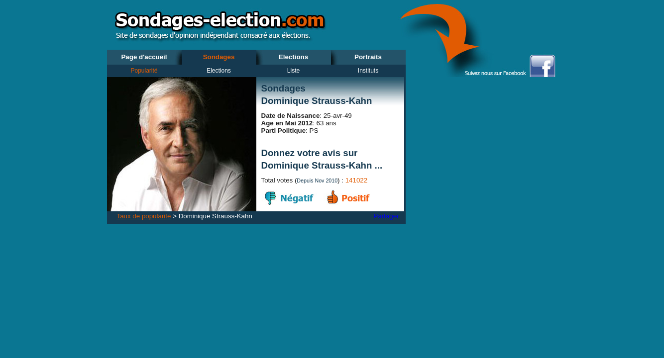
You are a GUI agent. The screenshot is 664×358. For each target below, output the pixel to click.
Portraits (368, 57)
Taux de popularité (144, 216)
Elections (293, 57)
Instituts (368, 70)
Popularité (143, 70)
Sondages (219, 57)
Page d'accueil (144, 57)
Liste (293, 70)
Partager (386, 216)
